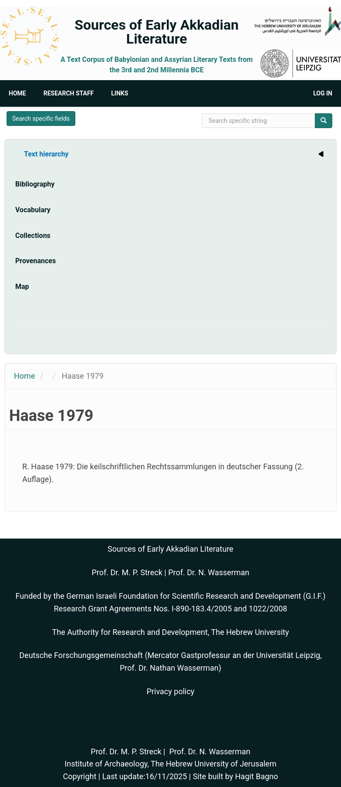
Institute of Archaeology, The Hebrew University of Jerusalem (170, 763)
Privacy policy (171, 691)
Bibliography (34, 184)
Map (22, 286)
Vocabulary (33, 210)
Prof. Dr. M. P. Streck (127, 572)
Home (17, 93)
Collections (33, 235)
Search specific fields (41, 118)
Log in (322, 93)
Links (119, 93)
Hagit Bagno (256, 776)
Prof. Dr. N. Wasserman (208, 572)
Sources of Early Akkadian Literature (156, 32)
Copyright (79, 776)
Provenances (35, 261)
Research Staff (69, 93)
